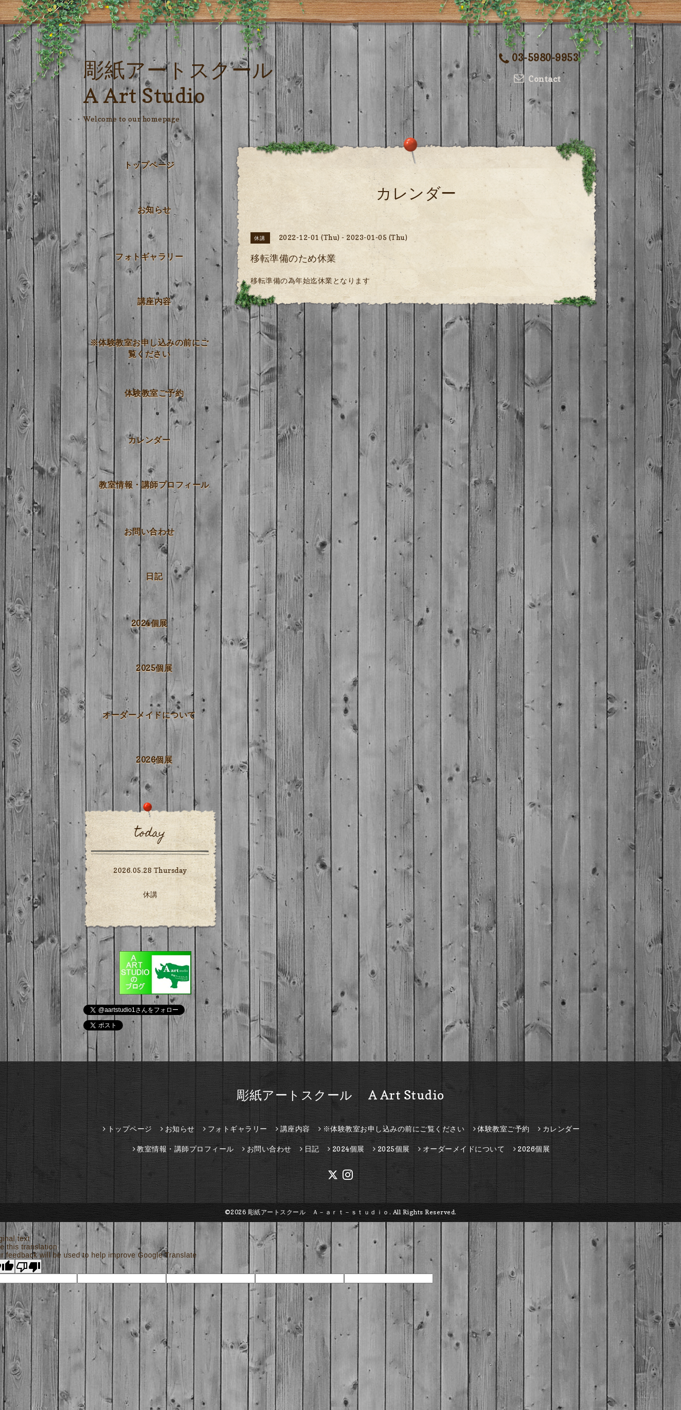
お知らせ (154, 209)
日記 (154, 576)
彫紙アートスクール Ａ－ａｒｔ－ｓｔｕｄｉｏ (318, 1212)
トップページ (149, 165)
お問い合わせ (149, 531)
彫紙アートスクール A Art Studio (340, 1095)
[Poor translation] (28, 1266)
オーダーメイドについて (149, 715)
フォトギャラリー (149, 256)
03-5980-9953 (539, 57)
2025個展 (154, 668)
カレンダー (149, 440)
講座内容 (154, 301)
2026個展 (154, 759)
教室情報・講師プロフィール (154, 484)
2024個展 (149, 623)
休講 (150, 894)
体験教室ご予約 (154, 393)
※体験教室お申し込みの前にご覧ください (149, 348)
